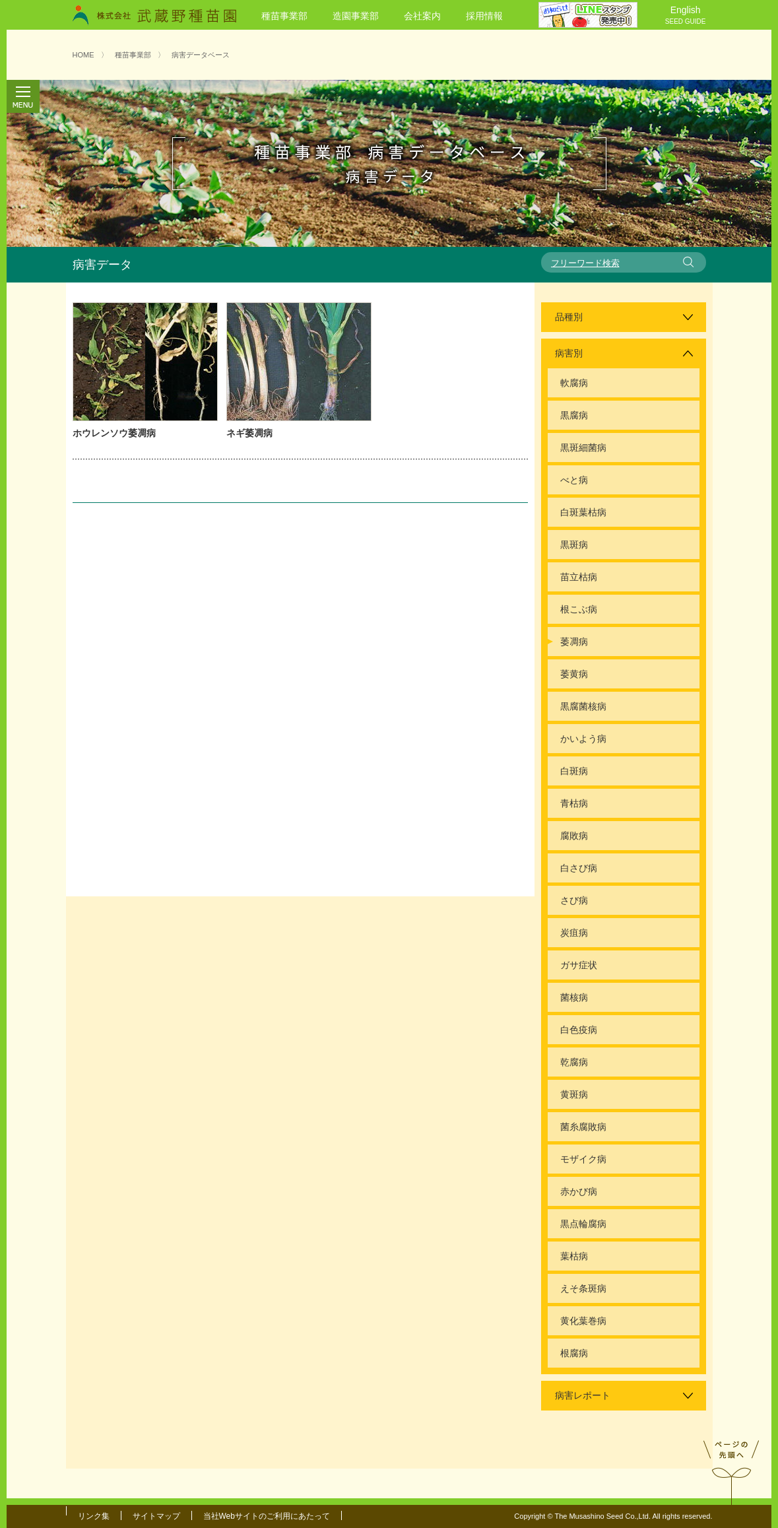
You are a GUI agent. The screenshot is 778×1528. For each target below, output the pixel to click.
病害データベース (201, 55)
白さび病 (578, 868)
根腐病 (574, 1353)
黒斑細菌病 (583, 447)
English (685, 16)
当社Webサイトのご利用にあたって (266, 1516)
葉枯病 (574, 1256)
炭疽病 (574, 932)
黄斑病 (574, 1094)
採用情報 (484, 16)
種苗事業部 (284, 16)
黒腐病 (574, 415)
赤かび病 (578, 1191)
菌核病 (574, 997)
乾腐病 (574, 1062)
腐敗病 (574, 835)
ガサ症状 (578, 965)
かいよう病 (583, 738)
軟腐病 (574, 383)
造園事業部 (356, 16)
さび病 (574, 900)
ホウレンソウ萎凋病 (114, 433)
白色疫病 (578, 1029)
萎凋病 (574, 641)
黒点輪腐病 (583, 1223)
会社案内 (422, 16)
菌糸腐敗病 (583, 1126)
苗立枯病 (578, 577)
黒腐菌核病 (583, 706)
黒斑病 (574, 544)
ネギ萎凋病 (249, 433)
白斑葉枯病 (583, 512)
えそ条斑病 (583, 1288)
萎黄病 (574, 674)
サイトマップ (156, 1516)
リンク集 (94, 1516)
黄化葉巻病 (583, 1320)
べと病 (574, 480)
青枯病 (574, 803)
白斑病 (574, 771)
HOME (83, 55)
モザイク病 (583, 1159)
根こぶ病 (578, 609)
